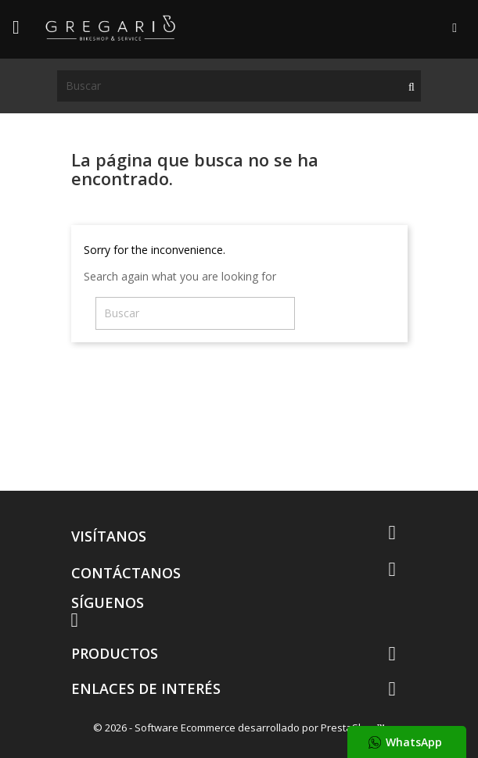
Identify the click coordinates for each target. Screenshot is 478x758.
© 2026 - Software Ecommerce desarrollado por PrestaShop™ (239, 727)
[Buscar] (239, 86)
